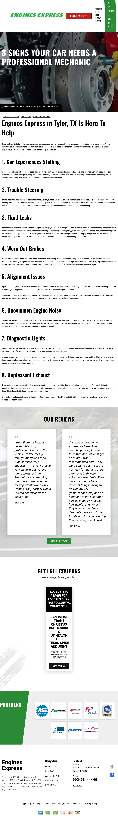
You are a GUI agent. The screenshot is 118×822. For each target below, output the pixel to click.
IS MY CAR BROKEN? (41, 117)
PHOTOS (49, 771)
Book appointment (78, 16)
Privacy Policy (91, 803)
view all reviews (59, 541)
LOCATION (50, 785)
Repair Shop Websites (46, 803)
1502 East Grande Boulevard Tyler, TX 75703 (31, 106)
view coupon (59, 666)
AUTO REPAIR (52, 776)
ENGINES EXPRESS (11, 117)
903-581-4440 (110, 22)
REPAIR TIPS (26, 117)
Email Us (77, 785)
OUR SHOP (51, 766)
